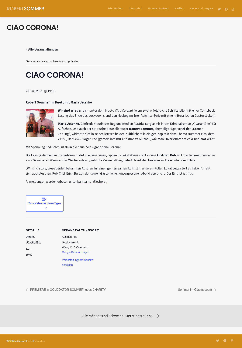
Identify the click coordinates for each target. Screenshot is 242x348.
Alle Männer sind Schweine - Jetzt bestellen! (121, 316)
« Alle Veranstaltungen (42, 49)
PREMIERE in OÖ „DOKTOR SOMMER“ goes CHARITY (67, 289)
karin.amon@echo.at (92, 181)
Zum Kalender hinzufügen (44, 203)
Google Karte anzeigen (75, 252)
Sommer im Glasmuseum (195, 289)
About (30, 341)
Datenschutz (39, 341)
